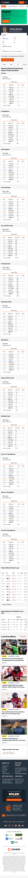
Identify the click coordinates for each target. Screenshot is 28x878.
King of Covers (19, 781)
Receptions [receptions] (4, 340)
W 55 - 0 (14, 597)
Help (10, 821)
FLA (9, 594)
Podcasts (17, 771)
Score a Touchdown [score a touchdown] (7, 492)
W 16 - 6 (14, 586)
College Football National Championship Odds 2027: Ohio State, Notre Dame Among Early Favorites (14, 739)
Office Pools (18, 783)
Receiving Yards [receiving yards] (6, 302)
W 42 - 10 (14, 600)
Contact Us (5, 766)
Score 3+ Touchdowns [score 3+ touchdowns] (8, 454)
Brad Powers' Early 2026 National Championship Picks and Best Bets (13, 659)
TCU (10, 575)
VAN (10, 597)
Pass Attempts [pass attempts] (5, 187)
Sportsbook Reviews (21, 768)
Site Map (5, 821)
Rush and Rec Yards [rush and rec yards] (7, 378)
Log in (21, 2)
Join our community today (14, 799)
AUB (10, 600)
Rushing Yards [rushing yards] (5, 416)
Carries (4, 64)
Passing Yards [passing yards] (5, 264)
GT (9, 583)
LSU (10, 581)
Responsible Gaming (20, 773)
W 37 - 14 (14, 583)
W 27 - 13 (14, 591)
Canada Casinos (6, 781)
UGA (9, 622)
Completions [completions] (5, 111)
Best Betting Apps (7, 783)
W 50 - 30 (14, 581)
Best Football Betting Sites (8, 753)
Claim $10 (5, 21)
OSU (10, 578)
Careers (4, 768)
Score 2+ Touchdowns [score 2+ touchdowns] (8, 530)
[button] (14, 604)
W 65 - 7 (14, 575)
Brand (3, 771)
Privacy (14, 821)
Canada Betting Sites (8, 779)
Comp (11, 64)
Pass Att (25, 64)
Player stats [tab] (14, 81)
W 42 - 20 (14, 594)
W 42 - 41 (14, 578)
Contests (18, 776)
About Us (5, 763)
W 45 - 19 (14, 589)
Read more (24, 636)
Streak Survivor (19, 779)
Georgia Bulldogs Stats (7, 59)
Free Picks (21, 6)
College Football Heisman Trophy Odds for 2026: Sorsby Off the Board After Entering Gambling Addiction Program (13, 686)
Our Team (5, 769)
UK (9, 586)
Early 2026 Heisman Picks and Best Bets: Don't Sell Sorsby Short (13, 712)
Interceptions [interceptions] (5, 149)
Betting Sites (7, 776)
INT (18, 64)
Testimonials (5, 773)
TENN (10, 592)
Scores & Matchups (12, 6)
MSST (10, 589)
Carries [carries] (3, 73)
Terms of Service (21, 821)
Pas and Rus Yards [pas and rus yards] (7, 225)
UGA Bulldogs (15, 31)
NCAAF (3, 6)
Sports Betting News (21, 770)
